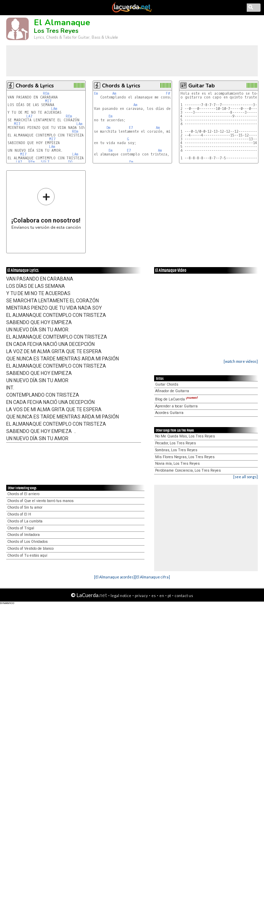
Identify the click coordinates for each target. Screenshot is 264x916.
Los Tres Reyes (56, 31)
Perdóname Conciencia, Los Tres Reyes (188, 470)
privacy (141, 595)
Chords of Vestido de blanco (30, 548)
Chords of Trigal (20, 528)
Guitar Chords (166, 384)
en (161, 595)
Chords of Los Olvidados (27, 541)
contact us (184, 595)
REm (46, 93)
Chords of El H (19, 514)
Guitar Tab (201, 85)
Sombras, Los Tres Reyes (176, 450)
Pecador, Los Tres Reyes (175, 443)
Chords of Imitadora (23, 534)
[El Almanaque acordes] (114, 577)
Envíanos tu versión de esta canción (46, 208)
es (153, 595)
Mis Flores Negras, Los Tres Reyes (185, 457)
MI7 (48, 101)
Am (114, 93)
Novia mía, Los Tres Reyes (177, 463)
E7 (131, 127)
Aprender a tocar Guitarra (176, 406)
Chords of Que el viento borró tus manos (40, 501)
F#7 (169, 93)
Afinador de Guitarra (172, 391)
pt (169, 595)
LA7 (29, 116)
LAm (54, 108)
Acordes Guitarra (169, 412)
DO (70, 162)
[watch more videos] (241, 361)
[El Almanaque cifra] (152, 577)
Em (96, 93)
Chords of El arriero (23, 494)
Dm (108, 127)
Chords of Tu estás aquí (27, 555)
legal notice (121, 595)
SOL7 (45, 162)
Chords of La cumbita (25, 521)
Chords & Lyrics (35, 85)
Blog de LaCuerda (176, 399)
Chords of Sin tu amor (25, 507)
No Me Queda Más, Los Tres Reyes (185, 436)
